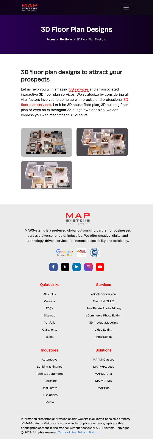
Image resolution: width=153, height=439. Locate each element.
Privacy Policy (87, 432)
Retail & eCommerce (50, 374)
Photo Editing (103, 337)
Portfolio (49, 322)
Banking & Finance (49, 366)
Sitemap (49, 315)
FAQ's (49, 308)
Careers (49, 301)
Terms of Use (67, 432)
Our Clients (49, 330)
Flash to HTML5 (103, 301)
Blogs (49, 337)
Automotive (50, 359)
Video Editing (103, 330)
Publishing (50, 381)
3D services (79, 89)
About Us (49, 294)
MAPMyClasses (103, 359)
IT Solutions (50, 395)
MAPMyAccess (103, 366)
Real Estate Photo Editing (103, 308)
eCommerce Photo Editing (103, 315)
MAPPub (103, 388)
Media (49, 402)
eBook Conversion (103, 294)
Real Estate (49, 388)
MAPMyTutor (103, 374)
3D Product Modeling (103, 322)
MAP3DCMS (103, 381)
